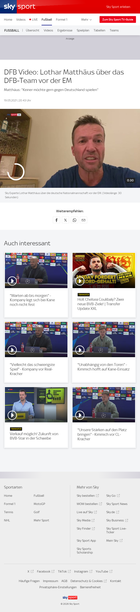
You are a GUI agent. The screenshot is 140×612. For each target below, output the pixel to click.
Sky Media (85, 520)
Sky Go (112, 496)
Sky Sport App (86, 540)
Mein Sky (113, 541)
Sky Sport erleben (118, 7)
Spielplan (83, 30)
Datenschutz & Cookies (88, 581)
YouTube (103, 572)
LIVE (35, 19)
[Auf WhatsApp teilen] (74, 220)
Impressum (50, 581)
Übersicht (32, 30)
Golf (37, 512)
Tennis (8, 512)
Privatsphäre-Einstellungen (58, 587)
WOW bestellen (89, 504)
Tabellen (99, 30)
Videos (21, 19)
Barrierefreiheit (90, 587)
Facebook (45, 572)
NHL (7, 520)
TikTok (64, 572)
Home (8, 19)
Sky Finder (85, 529)
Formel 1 (61, 19)
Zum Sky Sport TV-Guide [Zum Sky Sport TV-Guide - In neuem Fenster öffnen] (117, 19)
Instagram (82, 572)
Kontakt (115, 581)
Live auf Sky (86, 512)
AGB (64, 581)
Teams (114, 30)
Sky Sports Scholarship (85, 550)
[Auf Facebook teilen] (56, 220)
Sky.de (112, 512)
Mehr (86, 19)
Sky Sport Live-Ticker (116, 530)
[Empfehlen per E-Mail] (83, 220)
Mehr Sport (41, 520)
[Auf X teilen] (65, 220)
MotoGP (39, 504)
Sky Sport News (116, 504)
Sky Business (116, 520)
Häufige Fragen (29, 581)
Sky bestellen (87, 496)
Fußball (47, 19)
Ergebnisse (64, 30)
